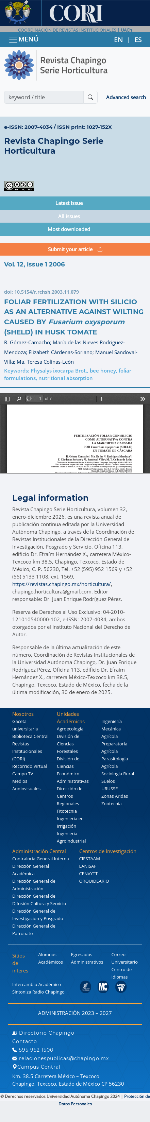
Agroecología (70, 729)
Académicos (50, 962)
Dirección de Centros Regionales (70, 796)
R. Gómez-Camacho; (28, 342)
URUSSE (109, 789)
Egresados (81, 954)
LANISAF (87, 866)
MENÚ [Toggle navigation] (23, 39)
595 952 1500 (32, 1050)
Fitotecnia (67, 811)
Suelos (108, 781)
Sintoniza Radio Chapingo (38, 992)
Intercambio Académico (36, 984)
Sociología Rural (117, 774)
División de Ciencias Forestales (68, 743)
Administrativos (87, 962)
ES (138, 39)
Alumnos (47, 954)
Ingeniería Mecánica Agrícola (111, 728)
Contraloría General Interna (40, 859)
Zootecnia (111, 803)
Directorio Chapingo (43, 1033)
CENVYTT (88, 873)
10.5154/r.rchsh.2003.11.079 (46, 292)
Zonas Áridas (114, 796)
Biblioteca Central (30, 736)
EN (118, 39)
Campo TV (22, 774)
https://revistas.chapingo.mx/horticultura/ (61, 584)
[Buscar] (90, 97)
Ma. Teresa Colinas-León (45, 361)
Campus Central (36, 1067)
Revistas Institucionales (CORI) (27, 751)
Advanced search (126, 97)
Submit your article (75, 249)
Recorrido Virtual (29, 766)
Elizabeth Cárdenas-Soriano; (62, 352)
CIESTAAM (89, 859)
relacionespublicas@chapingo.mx (60, 1058)
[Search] (44, 97)
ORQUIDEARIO (94, 881)
